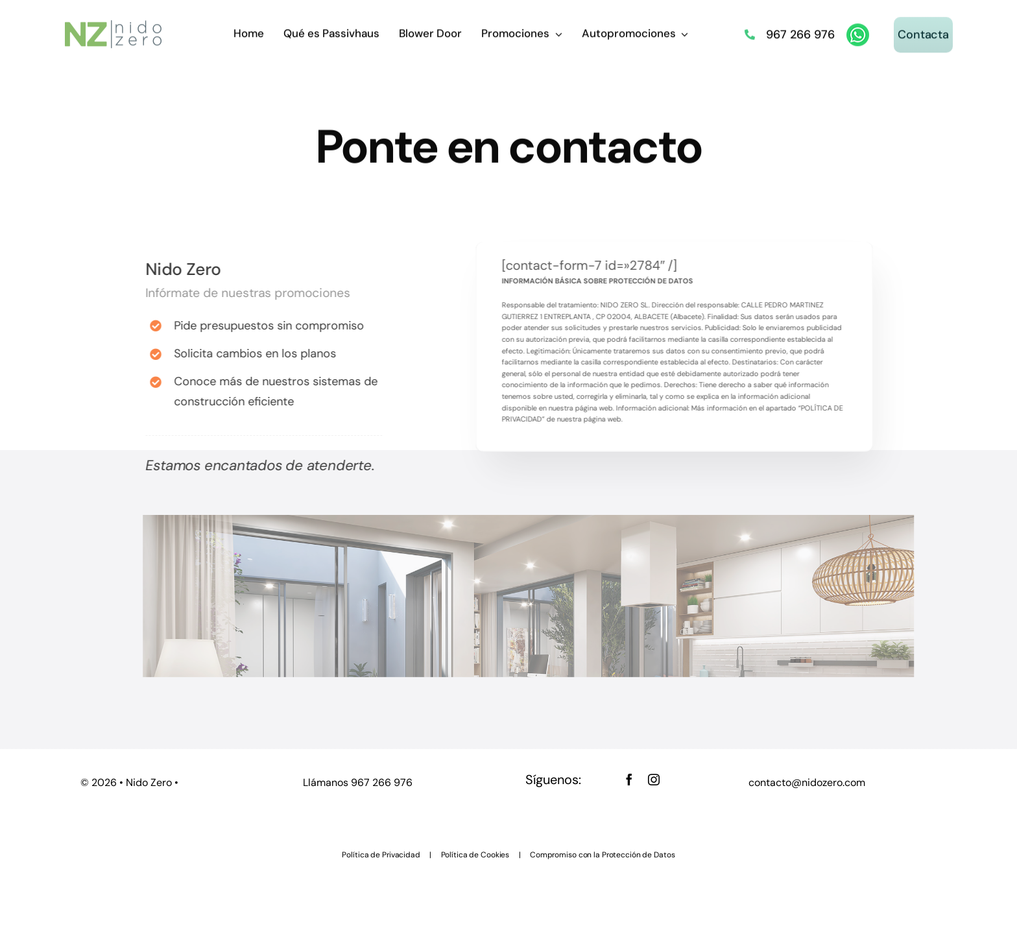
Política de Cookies (475, 855)
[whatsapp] (857, 27)
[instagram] (654, 779)
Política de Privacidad (381, 855)
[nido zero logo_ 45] (113, 24)
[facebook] (629, 779)
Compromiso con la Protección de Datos (602, 855)
